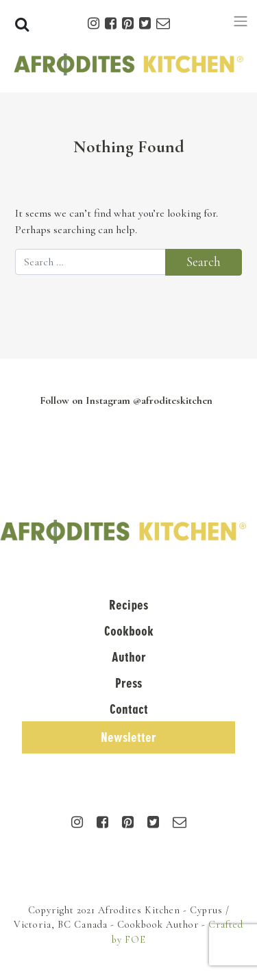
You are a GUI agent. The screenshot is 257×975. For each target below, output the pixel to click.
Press (128, 683)
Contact (129, 709)
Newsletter (128, 737)
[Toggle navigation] (240, 21)
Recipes (128, 605)
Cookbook (129, 631)
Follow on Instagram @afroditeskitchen (126, 400)
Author (129, 657)
